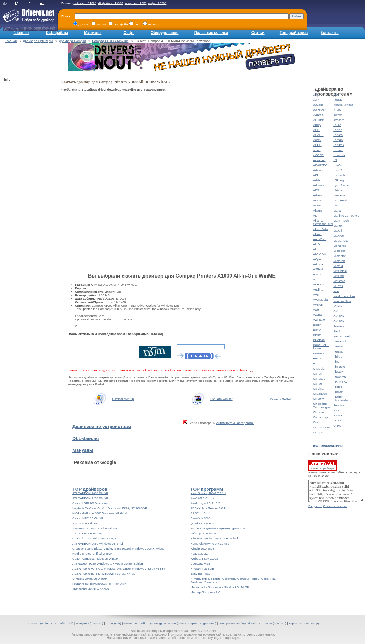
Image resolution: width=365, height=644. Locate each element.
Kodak (337, 99)
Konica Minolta (343, 104)
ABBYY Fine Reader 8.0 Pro (210, 508)
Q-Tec (337, 425)
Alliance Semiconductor (323, 222)
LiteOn (337, 165)
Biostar (317, 334)
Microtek (339, 261)
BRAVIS (318, 353)
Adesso (318, 170)
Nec (336, 291)
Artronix (318, 264)
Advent (317, 195)
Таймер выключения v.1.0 (208, 533)
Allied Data (320, 229)
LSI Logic (339, 180)
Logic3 (337, 170)
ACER (317, 145)
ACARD (318, 135)
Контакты (330, 33)
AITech (317, 205)
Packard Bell (341, 336)
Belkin (317, 324)
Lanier (337, 130)
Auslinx (318, 289)
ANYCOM (319, 254)
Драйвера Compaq (72, 41)
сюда (250, 370)
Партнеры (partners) (202, 623)
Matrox (337, 225)
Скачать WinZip (123, 399)
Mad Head (340, 200)
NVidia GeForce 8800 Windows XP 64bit (99, 513)
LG (335, 160)
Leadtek (338, 145)
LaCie (337, 125)
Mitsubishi (340, 271)
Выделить (315, 506)
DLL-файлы (57, 33)
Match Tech (341, 220)
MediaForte (341, 240)
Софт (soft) (113, 623)
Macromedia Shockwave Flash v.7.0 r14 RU (220, 587)
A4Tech (318, 114)
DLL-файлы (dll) (62, 623)
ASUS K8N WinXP (84, 523)
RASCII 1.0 (198, 513)
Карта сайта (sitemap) (304, 623)
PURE (337, 420)
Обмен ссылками (335, 506)
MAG (336, 205)
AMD (316, 244)
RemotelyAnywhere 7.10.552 (210, 543)
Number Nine (342, 301)
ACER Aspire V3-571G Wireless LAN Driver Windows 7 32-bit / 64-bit (118, 568)
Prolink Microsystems (342, 398)
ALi (315, 215)
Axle (316, 309)
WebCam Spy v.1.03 (204, 558)
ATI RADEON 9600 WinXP (90, 493)
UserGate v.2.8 (201, 563)
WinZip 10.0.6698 (202, 548)
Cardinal (318, 388)
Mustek (338, 286)
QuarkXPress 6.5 (202, 523)
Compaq (318, 432)
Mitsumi (338, 276)
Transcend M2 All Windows (90, 588)
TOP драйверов (89, 489)
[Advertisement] (29, 178)
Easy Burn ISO (200, 573)
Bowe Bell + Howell (321, 346)
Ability (317, 125)
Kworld (337, 114)
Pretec (337, 386)
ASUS (317, 274)
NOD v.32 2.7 (199, 553)
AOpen (317, 259)
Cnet (316, 422)
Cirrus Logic (321, 417)
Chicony (318, 398)
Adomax (318, 185)
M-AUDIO (339, 195)
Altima (317, 234)
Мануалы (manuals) (89, 623)
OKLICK (338, 316)
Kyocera (338, 119)
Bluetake (319, 340)
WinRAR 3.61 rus (202, 498)
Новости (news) (175, 623)
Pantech (338, 346)
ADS (316, 190)
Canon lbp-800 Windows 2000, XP (95, 538)
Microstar (339, 255)
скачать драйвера (322, 465)
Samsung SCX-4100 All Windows (94, 528)
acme (316, 150)
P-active (338, 326)
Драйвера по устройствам (101, 426)
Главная (21, 33)
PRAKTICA (340, 381)
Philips (337, 356)
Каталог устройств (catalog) (142, 623)
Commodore (321, 427)
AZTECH (319, 319)
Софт (129, 33)
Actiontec (319, 160)
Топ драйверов (294, 33)
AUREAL (319, 284)
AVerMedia (320, 299)
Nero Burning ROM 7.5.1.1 (208, 493)
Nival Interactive (344, 296)
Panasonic (340, 341)
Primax (338, 391)
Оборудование (165, 33)
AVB (316, 294)
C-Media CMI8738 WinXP (89, 578)
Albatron (318, 210)
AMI (315, 249)
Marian (337, 210)
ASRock (318, 269)
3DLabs (318, 104)
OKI (336, 311)
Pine (336, 361)
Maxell (337, 230)
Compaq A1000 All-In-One (110, 41)
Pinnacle (339, 366)
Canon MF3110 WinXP (87, 518)
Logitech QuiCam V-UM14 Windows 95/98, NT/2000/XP (109, 508)
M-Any (337, 190)
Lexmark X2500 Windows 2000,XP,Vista (99, 583)
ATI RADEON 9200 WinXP (90, 498)
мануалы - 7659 (136, 3)
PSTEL (338, 415)
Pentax (338, 351)
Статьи (258, 33)
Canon (317, 373)
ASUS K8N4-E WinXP (87, 533)
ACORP (318, 155)
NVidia (337, 306)
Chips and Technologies (322, 405)
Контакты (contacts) (272, 623)
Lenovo (338, 150)
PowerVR (339, 376)
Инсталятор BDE (202, 568)
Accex (317, 140)
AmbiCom (319, 239)
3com (316, 94)
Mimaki (338, 266)
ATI (315, 279)
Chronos (318, 412)
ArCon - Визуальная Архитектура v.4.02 (218, 528)
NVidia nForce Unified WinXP (92, 553)
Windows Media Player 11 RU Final (214, 538)
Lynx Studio (341, 185)
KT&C (337, 109)
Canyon (318, 383)
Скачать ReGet (280, 399)
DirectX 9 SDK (200, 518)
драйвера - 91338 (84, 3)
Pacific (337, 331)
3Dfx (316, 99)
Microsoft (339, 250)
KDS (336, 94)
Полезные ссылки (211, 33)
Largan (338, 140)
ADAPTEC (320, 165)
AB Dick (318, 119)
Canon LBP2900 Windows (90, 503)
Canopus (319, 378)
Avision (318, 304)
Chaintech (320, 393)
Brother (318, 358)
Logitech (339, 175)
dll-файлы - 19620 (110, 3)
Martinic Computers (346, 215)
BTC (316, 363)
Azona (317, 314)
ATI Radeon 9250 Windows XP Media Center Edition (107, 563)
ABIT (316, 130)
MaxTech (339, 235)
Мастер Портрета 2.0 (205, 592)
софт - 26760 (157, 3)
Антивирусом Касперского (235, 423)
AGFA (317, 200)
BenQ (317, 329)
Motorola (339, 281)
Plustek (338, 371)
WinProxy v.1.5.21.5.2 (205, 503)
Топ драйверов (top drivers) (238, 623)
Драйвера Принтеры (38, 41)
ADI (315, 175)
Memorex (339, 245)
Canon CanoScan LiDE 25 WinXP (95, 558)
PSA (336, 410)
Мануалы (92, 33)
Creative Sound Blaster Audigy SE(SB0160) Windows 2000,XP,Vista (118, 548)
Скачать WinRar (221, 399)
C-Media (318, 368)
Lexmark (339, 155)
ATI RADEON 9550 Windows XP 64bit (97, 543)
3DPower (319, 109)
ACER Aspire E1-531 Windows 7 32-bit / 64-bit (103, 573)
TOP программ (207, 489)
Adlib (316, 180)
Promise (338, 405)
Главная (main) (38, 623)
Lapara (338, 135)
